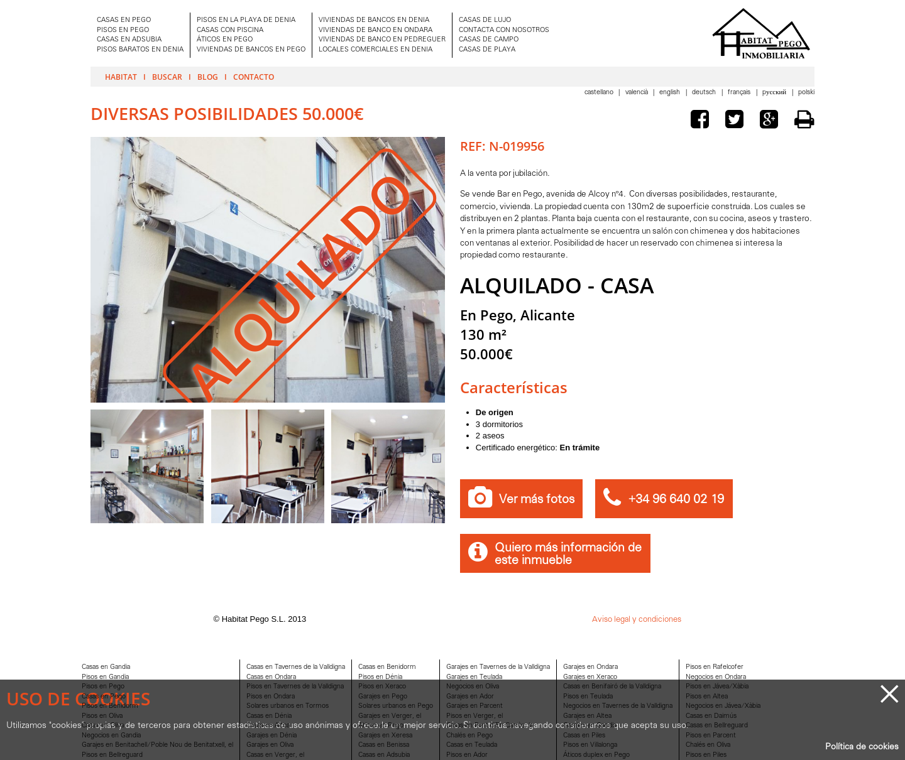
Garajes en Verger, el (389, 716)
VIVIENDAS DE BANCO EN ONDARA (375, 30)
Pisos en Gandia (105, 677)
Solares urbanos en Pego (395, 706)
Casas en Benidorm (387, 667)
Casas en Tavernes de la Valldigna (295, 667)
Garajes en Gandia (590, 726)
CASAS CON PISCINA (230, 30)
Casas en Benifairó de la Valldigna (612, 687)
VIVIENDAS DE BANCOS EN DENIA (374, 20)
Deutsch (705, 93)
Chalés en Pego (469, 736)
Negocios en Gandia (111, 736)
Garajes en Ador (470, 697)
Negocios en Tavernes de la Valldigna (617, 706)
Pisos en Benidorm (110, 706)
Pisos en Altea (707, 697)
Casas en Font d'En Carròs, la (489, 726)
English (670, 93)
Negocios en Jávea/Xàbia (723, 706)
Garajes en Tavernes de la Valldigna (498, 667)
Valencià (637, 93)
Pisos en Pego (103, 687)
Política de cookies (862, 747)
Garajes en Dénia (271, 736)
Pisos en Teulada (588, 697)
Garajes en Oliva (269, 745)
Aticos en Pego (380, 726)
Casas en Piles (584, 736)
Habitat (121, 77)
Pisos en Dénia (380, 677)
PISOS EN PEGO (123, 30)
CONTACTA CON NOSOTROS (504, 30)
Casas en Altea (268, 726)
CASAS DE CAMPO (488, 40)
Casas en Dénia (269, 716)
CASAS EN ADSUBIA (129, 40)
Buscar (167, 77)
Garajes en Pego (382, 697)
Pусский (775, 93)
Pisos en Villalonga (590, 745)
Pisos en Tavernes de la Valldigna (295, 687)
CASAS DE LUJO (485, 20)
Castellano (599, 93)
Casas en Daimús (711, 716)
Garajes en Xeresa (385, 736)
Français (740, 93)
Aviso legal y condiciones (636, 619)
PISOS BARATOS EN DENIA (140, 50)
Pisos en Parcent (711, 736)
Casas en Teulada (471, 745)
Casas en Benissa (383, 745)
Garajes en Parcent (474, 706)
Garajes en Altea (587, 716)
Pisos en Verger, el (474, 716)
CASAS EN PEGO (124, 20)
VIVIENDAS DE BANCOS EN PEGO (251, 50)
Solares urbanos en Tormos (287, 706)
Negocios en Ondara (716, 677)
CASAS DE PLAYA (487, 50)
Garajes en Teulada (474, 677)
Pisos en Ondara (270, 697)
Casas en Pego (104, 697)
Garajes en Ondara (590, 667)
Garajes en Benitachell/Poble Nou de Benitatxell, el (157, 745)
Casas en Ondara (271, 677)
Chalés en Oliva (708, 745)
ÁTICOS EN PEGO (225, 40)
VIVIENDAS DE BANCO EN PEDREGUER (382, 40)
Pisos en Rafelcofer (714, 667)
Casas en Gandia (106, 667)
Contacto (253, 77)
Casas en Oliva (103, 726)
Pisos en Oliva (102, 716)
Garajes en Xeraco (590, 677)
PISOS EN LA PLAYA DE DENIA (246, 20)
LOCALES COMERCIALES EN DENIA (375, 50)
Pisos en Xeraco (382, 687)
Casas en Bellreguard (717, 726)
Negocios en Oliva (472, 687)
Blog (207, 77)
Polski (806, 93)
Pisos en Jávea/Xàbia (717, 687)
